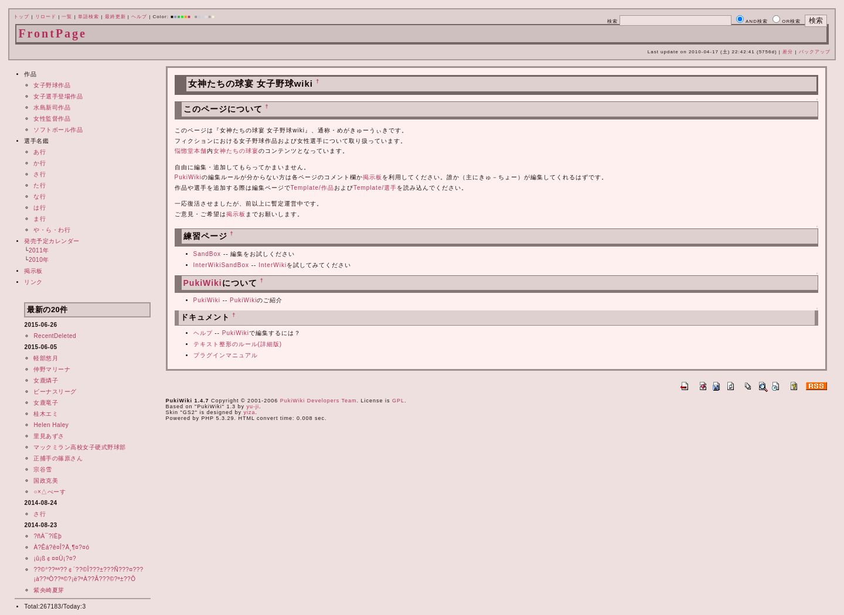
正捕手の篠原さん (58, 458)
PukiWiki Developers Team (318, 401)
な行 (39, 196)
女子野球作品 (51, 85)
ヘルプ (139, 16)
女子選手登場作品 (58, 96)
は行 (39, 207)
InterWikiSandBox (221, 265)
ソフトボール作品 (58, 130)
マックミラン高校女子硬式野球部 (79, 447)
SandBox (207, 254)
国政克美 (45, 480)
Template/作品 (312, 187)
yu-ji (252, 406)
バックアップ (815, 51)
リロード (45, 16)
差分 (787, 51)
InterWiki (272, 265)
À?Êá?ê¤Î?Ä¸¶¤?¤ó (61, 547)
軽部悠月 (45, 358)
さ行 (39, 174)
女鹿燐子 (45, 380)
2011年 (39, 250)
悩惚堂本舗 (191, 151)
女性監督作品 (51, 118)
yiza (249, 412)
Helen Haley (51, 425)
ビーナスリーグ (55, 391)
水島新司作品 (51, 107)
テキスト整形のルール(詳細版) (238, 344)
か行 (39, 163)
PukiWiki (188, 177)
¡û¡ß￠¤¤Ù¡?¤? (54, 558)
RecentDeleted (54, 336)
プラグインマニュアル (225, 355)
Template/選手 (375, 187)
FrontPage (52, 33)
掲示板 (33, 271)
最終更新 (115, 16)
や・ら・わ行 (51, 230)
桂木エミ (45, 414)
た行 (39, 185)
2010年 (39, 260)
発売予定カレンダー (52, 241)
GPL (398, 401)
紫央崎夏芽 (48, 590)
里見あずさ (48, 436)
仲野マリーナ (51, 369)
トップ (21, 16)
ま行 (39, 219)
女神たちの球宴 (235, 151)
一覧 (67, 16)
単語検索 (88, 16)
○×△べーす (49, 491)
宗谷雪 (42, 469)
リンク (33, 282)
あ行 (39, 152)
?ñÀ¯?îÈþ (47, 536)
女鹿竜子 (45, 402)
